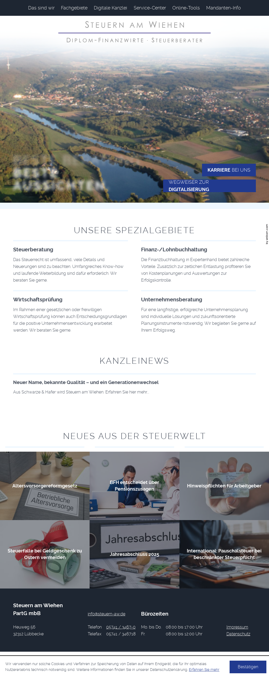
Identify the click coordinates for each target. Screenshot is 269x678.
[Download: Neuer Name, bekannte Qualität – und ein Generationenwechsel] (134, 384)
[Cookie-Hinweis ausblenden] (248, 667)
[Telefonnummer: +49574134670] (121, 627)
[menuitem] (41, 8)
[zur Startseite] (134, 31)
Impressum (237, 627)
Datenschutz (238, 633)
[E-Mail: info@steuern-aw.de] (106, 613)
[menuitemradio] (186, 8)
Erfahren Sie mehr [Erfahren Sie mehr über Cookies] (204, 669)
